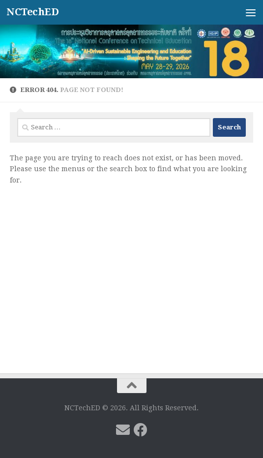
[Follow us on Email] (123, 430)
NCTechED (32, 12)
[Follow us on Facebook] (140, 430)
